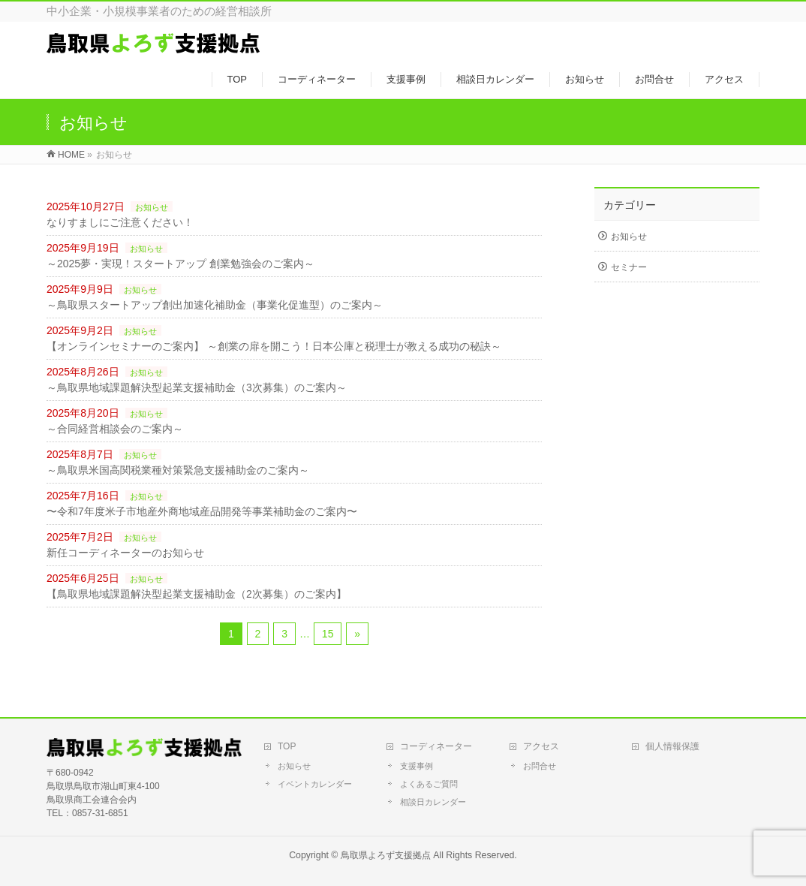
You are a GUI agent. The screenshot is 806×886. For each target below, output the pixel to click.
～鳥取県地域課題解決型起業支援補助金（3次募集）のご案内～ (197, 387)
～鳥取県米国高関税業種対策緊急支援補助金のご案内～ (178, 470)
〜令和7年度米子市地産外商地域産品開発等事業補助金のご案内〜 (202, 511)
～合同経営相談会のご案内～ (115, 429)
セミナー (629, 267)
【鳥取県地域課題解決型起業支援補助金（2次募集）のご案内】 (197, 594)
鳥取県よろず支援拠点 (386, 855)
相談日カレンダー (433, 801)
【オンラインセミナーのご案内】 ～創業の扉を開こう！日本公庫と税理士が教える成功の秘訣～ (274, 346)
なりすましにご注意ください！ (120, 222)
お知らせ (151, 207)
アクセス (541, 746)
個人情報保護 (672, 746)
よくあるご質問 (429, 783)
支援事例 (416, 765)
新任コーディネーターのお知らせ (125, 553)
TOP (287, 746)
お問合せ (539, 765)
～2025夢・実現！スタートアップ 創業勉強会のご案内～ (180, 264)
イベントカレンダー (315, 783)
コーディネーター (436, 746)
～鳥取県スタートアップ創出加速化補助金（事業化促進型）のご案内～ (215, 305)
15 (328, 634)
